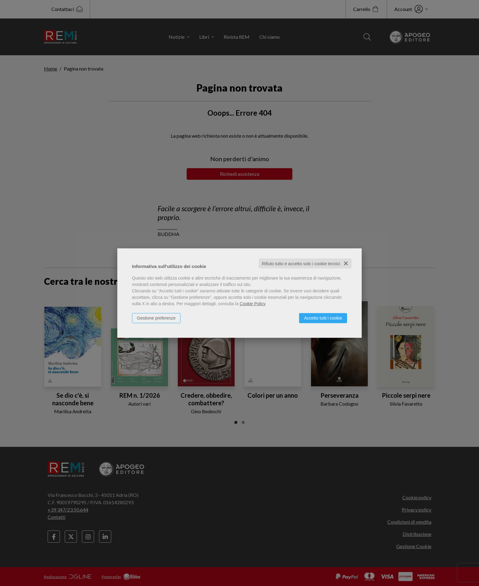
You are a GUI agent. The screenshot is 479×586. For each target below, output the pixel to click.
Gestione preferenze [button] (156, 317)
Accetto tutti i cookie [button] (323, 317)
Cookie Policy (252, 303)
